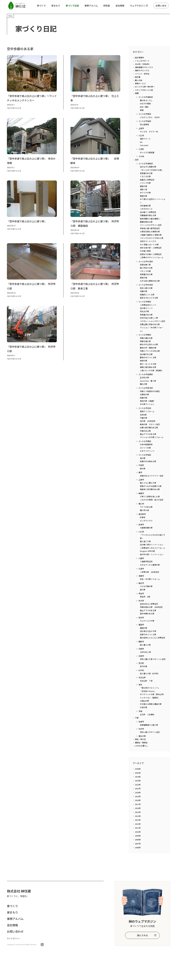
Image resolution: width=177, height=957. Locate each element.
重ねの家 (142, 736)
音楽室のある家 (146, 173)
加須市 (141, 524)
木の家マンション (147, 404)
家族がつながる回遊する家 (151, 486)
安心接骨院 (144, 124)
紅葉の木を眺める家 (148, 461)
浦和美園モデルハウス (144, 67)
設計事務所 (139, 57)
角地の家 (143, 360)
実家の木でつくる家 (148, 634)
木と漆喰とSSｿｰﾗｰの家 (149, 244)
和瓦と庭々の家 (146, 288)
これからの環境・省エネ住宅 (151, 499)
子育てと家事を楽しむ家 (150, 496)
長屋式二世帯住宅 (147, 179)
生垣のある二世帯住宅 (149, 604)
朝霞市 (141, 493)
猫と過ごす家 (145, 541)
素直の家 (143, 277)
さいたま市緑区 (145, 334)
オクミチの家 (145, 192)
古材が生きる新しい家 (149, 318)
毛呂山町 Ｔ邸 (146, 680)
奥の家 (142, 589)
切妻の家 (143, 291)
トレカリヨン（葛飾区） (150, 697)
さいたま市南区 (145, 114)
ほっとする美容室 (147, 152)
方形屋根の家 (145, 205)
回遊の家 (143, 397)
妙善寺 (142, 517)
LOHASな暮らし (141, 745)
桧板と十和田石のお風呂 (150, 391)
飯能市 (141, 641)
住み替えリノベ (146, 308)
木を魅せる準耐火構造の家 (151, 704)
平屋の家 (143, 418)
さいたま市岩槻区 (146, 374)
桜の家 (142, 458)
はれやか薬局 (145, 103)
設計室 (137, 77)
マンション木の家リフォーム (151, 437)
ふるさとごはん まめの (150, 117)
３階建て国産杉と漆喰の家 (151, 235)
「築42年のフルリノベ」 (150, 687)
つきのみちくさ (146, 208)
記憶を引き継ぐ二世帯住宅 (151, 254)
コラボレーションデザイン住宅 (152, 321)
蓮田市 (141, 624)
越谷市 (141, 583)
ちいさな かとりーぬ (149, 131)
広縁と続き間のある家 (149, 427)
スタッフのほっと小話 (144, 90)
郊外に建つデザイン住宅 (150, 732)
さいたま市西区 (145, 441)
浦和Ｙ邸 (143, 189)
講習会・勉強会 (141, 742)
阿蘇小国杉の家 (146, 338)
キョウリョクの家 (147, 620)
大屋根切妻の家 (146, 527)
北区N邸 (143, 414)
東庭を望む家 (145, 341)
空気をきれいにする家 (149, 297)
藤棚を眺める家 (146, 222)
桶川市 (141, 503)
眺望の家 (143, 196)
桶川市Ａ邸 (144, 510)
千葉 (137, 717)
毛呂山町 (142, 677)
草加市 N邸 (145, 596)
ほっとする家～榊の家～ (145, 86)
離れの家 (143, 384)
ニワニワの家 (145, 183)
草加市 (141, 593)
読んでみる (142, 935)
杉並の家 (143, 707)
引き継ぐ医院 (145, 251)
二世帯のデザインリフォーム (151, 257)
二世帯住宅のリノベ (148, 305)
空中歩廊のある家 (147, 613)
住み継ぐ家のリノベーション (151, 544)
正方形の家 (144, 377)
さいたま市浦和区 (146, 97)
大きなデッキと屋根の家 (150, 564)
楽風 (142, 110)
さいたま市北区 (145, 408)
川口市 (141, 135)
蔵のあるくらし (146, 100)
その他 (141, 156)
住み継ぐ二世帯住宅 (148, 212)
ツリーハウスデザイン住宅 (151, 225)
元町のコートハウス (148, 241)
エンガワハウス (146, 520)
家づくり (41, 5)
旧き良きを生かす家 (148, 631)
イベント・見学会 (142, 73)
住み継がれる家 (146, 354)
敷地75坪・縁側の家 (148, 347)
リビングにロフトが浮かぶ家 (151, 238)
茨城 (140, 711)
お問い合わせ (15, 931)
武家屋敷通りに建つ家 (149, 725)
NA (141, 142)
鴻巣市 (141, 576)
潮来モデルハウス (142, 70)
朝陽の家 (143, 186)
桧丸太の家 (144, 311)
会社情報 (119, 5)
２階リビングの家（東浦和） (151, 370)
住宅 (137, 159)
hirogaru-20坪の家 (147, 551)
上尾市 (141, 128)
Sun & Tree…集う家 (148, 381)
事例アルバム (91, 5)
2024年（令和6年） (143, 64)
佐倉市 (141, 721)
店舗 (137, 93)
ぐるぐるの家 (145, 176)
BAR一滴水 (144, 107)
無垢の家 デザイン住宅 (150, 424)
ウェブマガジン (137, 5)
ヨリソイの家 (145, 447)
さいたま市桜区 (145, 121)
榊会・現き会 (140, 739)
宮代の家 (143, 666)
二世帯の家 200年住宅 (149, 572)
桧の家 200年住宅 (147, 421)
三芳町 (141, 149)
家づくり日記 (72, 5)
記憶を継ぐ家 (145, 264)
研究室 (106, 5)
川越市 (141, 558)
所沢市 (141, 600)
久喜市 (141, 568)
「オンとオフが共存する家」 (151, 170)
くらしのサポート (142, 60)
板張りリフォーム (147, 411)
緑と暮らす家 (145, 645)
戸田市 (141, 465)
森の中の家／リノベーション (151, 554)
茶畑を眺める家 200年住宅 (151, 607)
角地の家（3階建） (147, 401)
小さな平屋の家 (146, 586)
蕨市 (140, 472)
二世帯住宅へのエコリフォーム (152, 548)
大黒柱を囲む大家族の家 (150, 231)
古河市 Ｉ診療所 (147, 714)
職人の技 (138, 80)
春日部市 (142, 514)
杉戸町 (141, 670)
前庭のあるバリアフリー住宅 (151, 475)
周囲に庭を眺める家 (148, 367)
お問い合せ (160, 5)
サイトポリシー (13, 938)
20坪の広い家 (145, 652)
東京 (140, 684)
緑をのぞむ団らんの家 (149, 344)
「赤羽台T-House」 (148, 691)
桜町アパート (145, 138)
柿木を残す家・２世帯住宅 (151, 247)
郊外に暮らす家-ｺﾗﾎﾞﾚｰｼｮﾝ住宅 (153, 659)
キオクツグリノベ (147, 451)
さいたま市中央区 (146, 284)
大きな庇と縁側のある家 (150, 281)
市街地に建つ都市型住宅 (150, 228)
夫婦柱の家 (144, 394)
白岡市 (141, 648)
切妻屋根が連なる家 (148, 215)
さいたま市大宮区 (146, 261)
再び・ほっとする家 (148, 364)
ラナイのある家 (146, 507)
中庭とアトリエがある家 (150, 351)
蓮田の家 (143, 628)
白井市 (141, 728)
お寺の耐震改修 (146, 444)
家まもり (55, 5)
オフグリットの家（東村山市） (152, 694)
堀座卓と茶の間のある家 (150, 489)
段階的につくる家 (147, 294)
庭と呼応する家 (146, 268)
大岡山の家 (144, 701)
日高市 (141, 656)
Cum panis (144, 145)
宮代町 (141, 663)
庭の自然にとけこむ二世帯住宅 (152, 637)
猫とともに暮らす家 (148, 482)
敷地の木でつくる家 (148, 357)
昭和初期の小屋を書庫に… (151, 218)
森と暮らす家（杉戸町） (150, 673)
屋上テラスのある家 (148, 434)
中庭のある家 (145, 431)
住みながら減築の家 (148, 166)
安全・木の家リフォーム (150, 579)
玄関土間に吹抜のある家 (150, 324)
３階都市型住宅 (146, 561)
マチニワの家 (145, 271)
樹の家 (142, 468)
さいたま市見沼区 (146, 388)
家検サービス (140, 83)
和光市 (141, 617)
